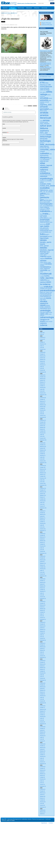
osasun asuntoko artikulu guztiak (45, 67)
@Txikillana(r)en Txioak (45, 76)
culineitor (35, 105)
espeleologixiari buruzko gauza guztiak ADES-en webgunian (45, 64)
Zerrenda (44, 8)
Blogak (13, 8)
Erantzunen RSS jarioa (47, 24)
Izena (3, 124)
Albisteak (29, 8)
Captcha (4, 137)
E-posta (4, 128)
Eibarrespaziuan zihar (45, 51)
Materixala (21, 8)
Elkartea (36, 8)
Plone (8, 820)
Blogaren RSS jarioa (46, 22)
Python (13, 820)
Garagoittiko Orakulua (9, 13)
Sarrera (5, 8)
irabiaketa (30, 105)
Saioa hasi (51, 0)
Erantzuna (5, 132)
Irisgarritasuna (44, 823)
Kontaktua (51, 823)
